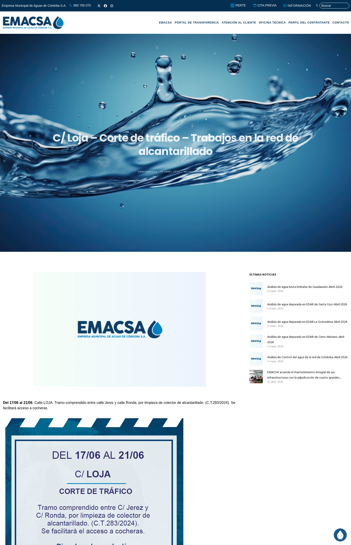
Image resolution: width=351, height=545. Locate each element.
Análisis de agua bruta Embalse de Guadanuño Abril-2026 (304, 286)
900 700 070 (80, 5)
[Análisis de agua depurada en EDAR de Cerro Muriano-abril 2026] (256, 341)
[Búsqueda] (332, 5)
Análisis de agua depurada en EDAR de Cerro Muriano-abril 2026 (305, 339)
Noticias (174, 128)
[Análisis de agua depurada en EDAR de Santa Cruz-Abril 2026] (256, 306)
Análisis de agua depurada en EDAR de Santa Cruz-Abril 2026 (307, 304)
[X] (99, 5)
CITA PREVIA (264, 5)
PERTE (238, 5)
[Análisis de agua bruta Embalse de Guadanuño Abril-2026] (256, 288)
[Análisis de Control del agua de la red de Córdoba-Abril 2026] (256, 359)
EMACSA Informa (146, 128)
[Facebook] (105, 5)
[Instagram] (111, 5)
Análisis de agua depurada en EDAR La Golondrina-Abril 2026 (307, 321)
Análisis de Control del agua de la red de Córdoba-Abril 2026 (307, 357)
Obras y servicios (203, 128)
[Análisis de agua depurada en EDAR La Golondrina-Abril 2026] (256, 323)
